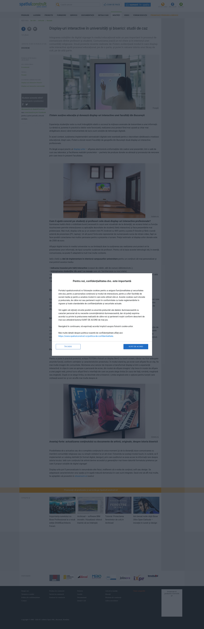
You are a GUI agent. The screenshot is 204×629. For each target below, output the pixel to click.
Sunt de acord (136, 347)
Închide (68, 347)
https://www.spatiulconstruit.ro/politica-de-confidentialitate (85, 336)
